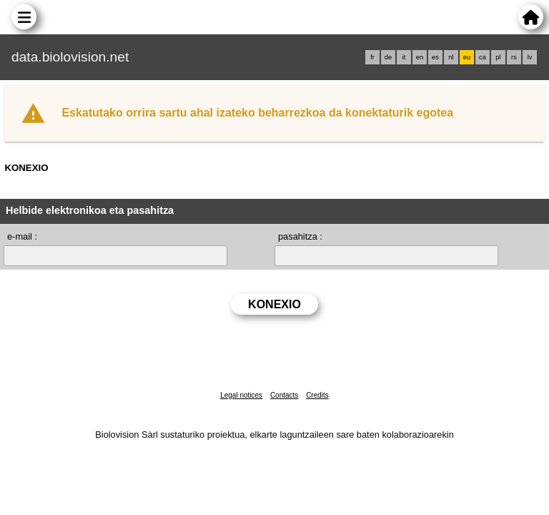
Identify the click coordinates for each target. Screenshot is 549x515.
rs (514, 57)
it (404, 57)
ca (482, 57)
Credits (317, 395)
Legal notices (241, 395)
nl (450, 57)
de (388, 57)
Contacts (284, 395)
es (435, 57)
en (419, 57)
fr (372, 57)
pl (497, 57)
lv (530, 57)
